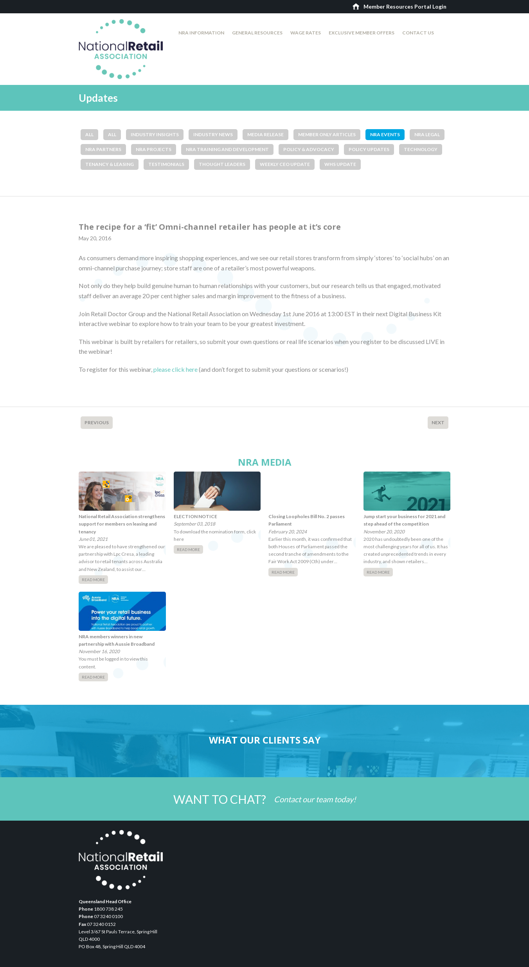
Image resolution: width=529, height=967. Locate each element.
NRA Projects (153, 149)
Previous (97, 422)
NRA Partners (103, 149)
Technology (420, 149)
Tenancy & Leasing (109, 164)
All (89, 134)
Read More (93, 579)
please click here (175, 369)
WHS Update (340, 164)
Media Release (265, 134)
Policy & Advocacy (308, 149)
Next (438, 422)
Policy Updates (369, 149)
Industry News (213, 134)
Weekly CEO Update (285, 164)
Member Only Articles (327, 134)
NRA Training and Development (227, 149)
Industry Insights (155, 134)
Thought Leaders (222, 164)
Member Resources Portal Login (404, 6)
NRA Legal (427, 134)
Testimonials (166, 164)
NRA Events (385, 134)
